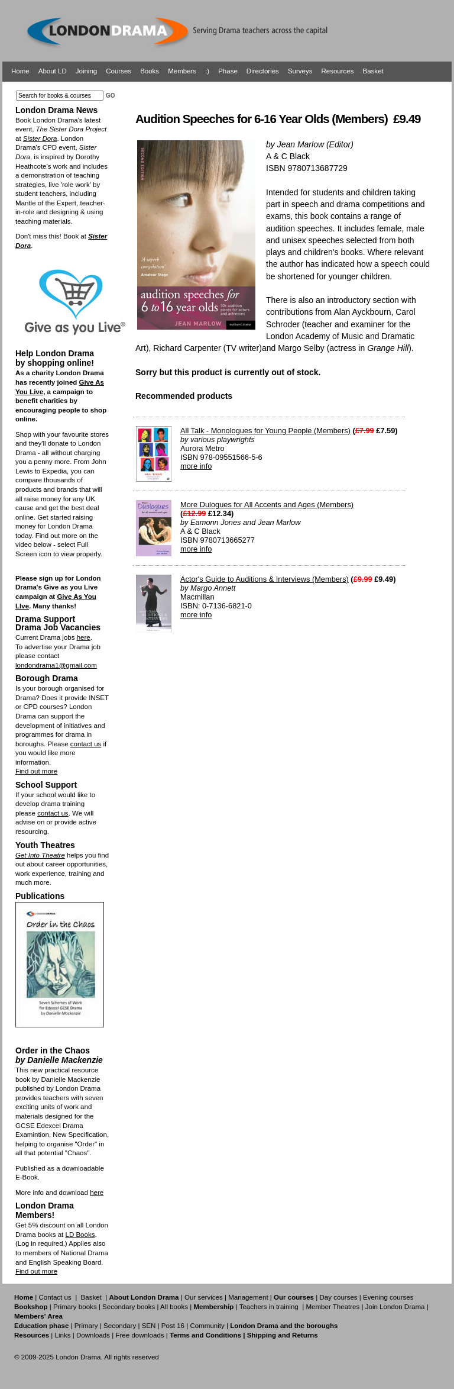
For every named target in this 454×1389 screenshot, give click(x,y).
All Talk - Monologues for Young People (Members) (265, 430)
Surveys (300, 71)
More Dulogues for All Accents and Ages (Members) (267, 504)
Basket (373, 71)
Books (149, 71)
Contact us (55, 1297)
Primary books (75, 1306)
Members (182, 71)
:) (207, 71)
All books (174, 1306)
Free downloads (139, 1335)
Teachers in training (269, 1306)
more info (196, 466)
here (83, 637)
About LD (52, 71)
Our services (203, 1297)
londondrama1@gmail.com (56, 665)
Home (20, 71)
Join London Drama (395, 1306)
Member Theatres (332, 1306)
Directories (263, 71)
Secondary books (128, 1306)
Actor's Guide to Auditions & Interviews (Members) (264, 579)
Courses (118, 71)
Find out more (36, 771)
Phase (228, 71)
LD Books (80, 1234)
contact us (86, 743)
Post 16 (172, 1325)
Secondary (119, 1325)
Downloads (93, 1335)
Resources (337, 71)
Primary (86, 1325)
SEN (149, 1325)
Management (248, 1297)
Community (207, 1325)
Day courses (338, 1297)
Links (62, 1335)
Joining (87, 71)
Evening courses (388, 1297)
